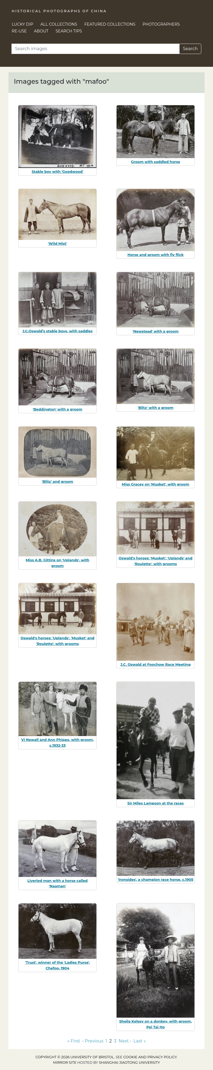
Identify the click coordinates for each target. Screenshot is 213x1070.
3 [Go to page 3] (115, 1041)
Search (190, 48)
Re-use (19, 31)
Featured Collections (109, 24)
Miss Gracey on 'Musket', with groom (155, 484)
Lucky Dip (22, 24)
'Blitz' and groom (57, 481)
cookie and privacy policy (150, 1057)
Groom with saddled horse (155, 161)
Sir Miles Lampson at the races (155, 803)
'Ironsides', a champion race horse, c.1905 (155, 879)
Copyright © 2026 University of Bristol (74, 1057)
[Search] (95, 49)
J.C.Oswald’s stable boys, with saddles (57, 331)
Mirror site (65, 1062)
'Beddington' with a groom (57, 409)
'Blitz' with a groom (156, 407)
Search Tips (69, 31)
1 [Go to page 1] (106, 1041)
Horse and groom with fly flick (155, 254)
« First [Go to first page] (73, 1041)
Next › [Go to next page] (124, 1041)
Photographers (161, 24)
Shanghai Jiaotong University (129, 1062)
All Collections (59, 24)
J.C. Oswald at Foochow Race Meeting (155, 664)
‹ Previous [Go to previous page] (92, 1041)
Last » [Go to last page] (139, 1041)
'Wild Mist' (57, 243)
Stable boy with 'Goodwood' (57, 171)
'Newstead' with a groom (155, 331)
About (41, 31)
